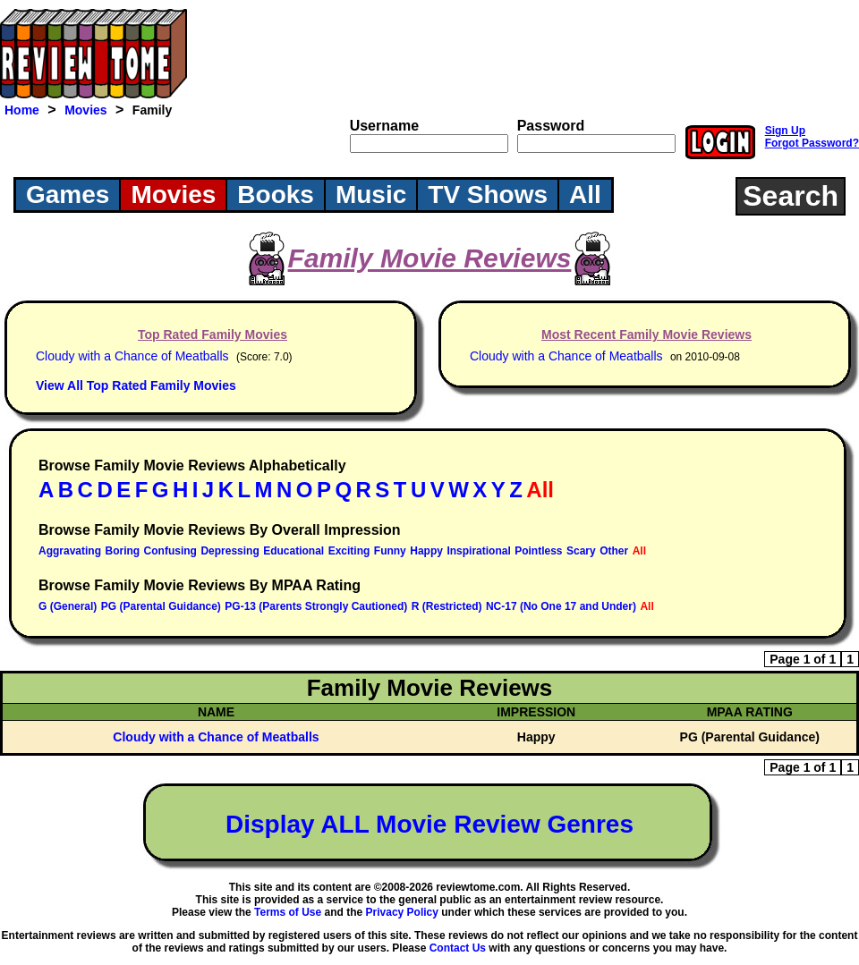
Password (551, 125)
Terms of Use (287, 912)
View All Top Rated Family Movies (136, 385)
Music (371, 194)
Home (21, 110)
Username (384, 125)
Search (790, 196)
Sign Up (785, 130)
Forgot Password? (812, 143)
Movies (85, 110)
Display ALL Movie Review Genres (429, 824)
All (585, 194)
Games (67, 194)
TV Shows (488, 194)
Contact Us (458, 948)
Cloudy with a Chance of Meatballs (132, 356)
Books (275, 194)
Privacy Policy (402, 912)
